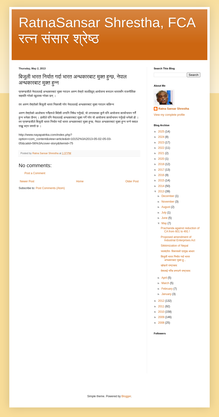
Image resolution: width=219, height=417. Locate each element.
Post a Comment (34, 173)
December (168, 196)
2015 (161, 180)
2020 (161, 158)
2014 (161, 186)
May (164, 223)
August (166, 207)
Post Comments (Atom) (50, 188)
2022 (161, 147)
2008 (161, 322)
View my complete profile (169, 114)
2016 (161, 175)
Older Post (132, 181)
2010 (161, 311)
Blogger (126, 396)
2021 (161, 153)
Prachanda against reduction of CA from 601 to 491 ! (180, 230)
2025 (161, 131)
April (164, 277)
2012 (161, 300)
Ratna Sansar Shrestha (173, 108)
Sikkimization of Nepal (174, 245)
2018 (161, 164)
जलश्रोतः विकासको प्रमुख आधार (178, 251)
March (165, 283)
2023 (161, 142)
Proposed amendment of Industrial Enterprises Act (178, 238)
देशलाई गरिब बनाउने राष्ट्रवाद (175, 270)
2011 (161, 306)
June (164, 218)
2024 (161, 137)
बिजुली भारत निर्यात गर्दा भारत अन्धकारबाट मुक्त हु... (175, 258)
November (168, 201)
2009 (161, 317)
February (167, 288)
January (166, 294)
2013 (161, 191)
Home (80, 181)
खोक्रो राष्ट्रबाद (169, 265)
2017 (161, 169)
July (164, 212)
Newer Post (27, 181)
